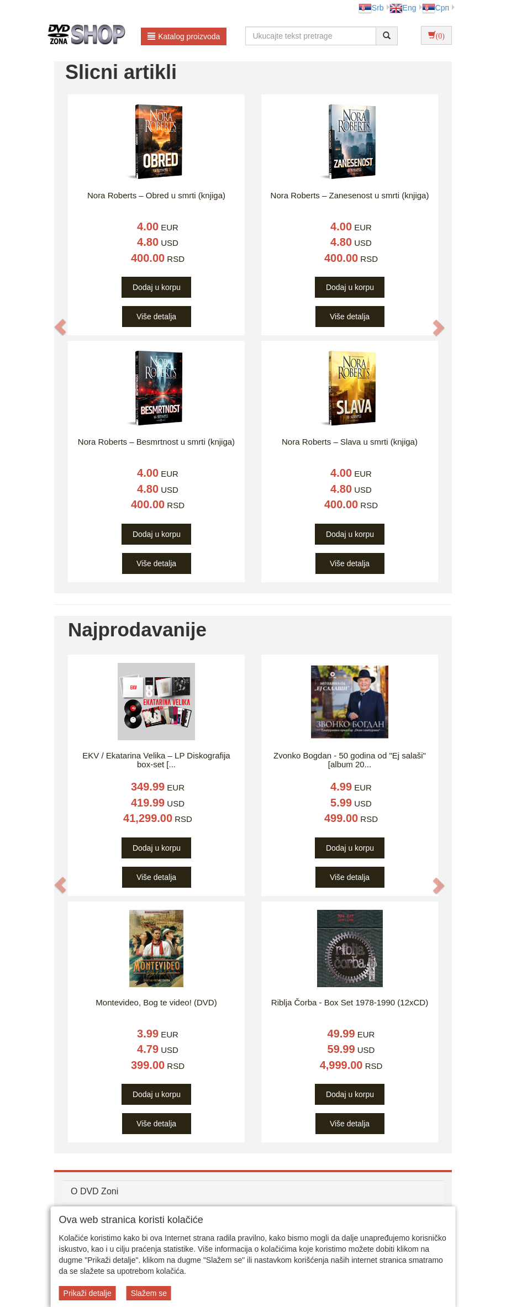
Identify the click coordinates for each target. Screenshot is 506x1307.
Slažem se (149, 1293)
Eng (403, 7)
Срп (435, 7)
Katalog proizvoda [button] (183, 36)
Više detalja (156, 316)
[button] (60, 327)
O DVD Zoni (94, 1191)
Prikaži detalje (88, 1293)
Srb (371, 7)
